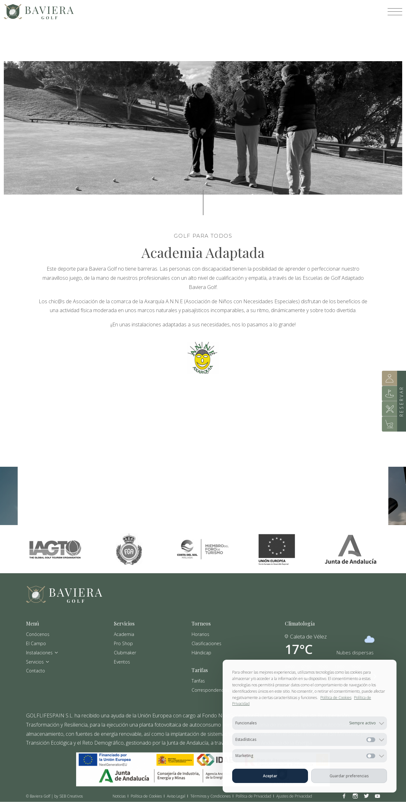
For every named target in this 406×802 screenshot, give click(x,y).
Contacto (35, 671)
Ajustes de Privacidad (294, 796)
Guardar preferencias (349, 776)
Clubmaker (125, 652)
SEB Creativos (71, 796)
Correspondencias (210, 690)
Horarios (200, 634)
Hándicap (201, 652)
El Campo (36, 643)
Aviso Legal (176, 796)
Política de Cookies (335, 697)
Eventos (122, 661)
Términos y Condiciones (210, 796)
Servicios (37, 661)
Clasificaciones (206, 643)
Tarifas (198, 680)
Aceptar (270, 776)
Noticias (119, 796)
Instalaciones (42, 652)
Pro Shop (123, 643)
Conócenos (37, 634)
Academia (124, 634)
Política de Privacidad (253, 796)
